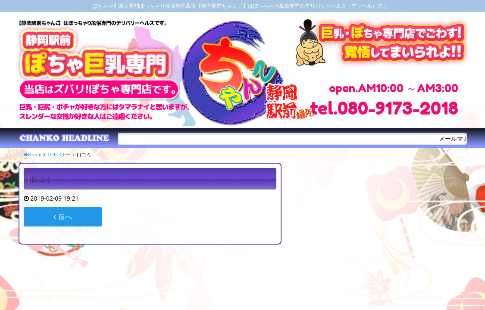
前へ (62, 216)
